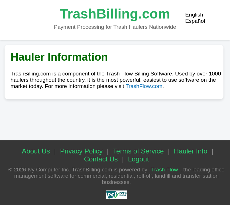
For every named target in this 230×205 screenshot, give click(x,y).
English (194, 15)
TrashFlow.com (143, 86)
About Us (36, 151)
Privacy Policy (81, 151)
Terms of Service (138, 151)
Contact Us (101, 159)
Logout (138, 159)
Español (195, 21)
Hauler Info (190, 151)
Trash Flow (164, 170)
